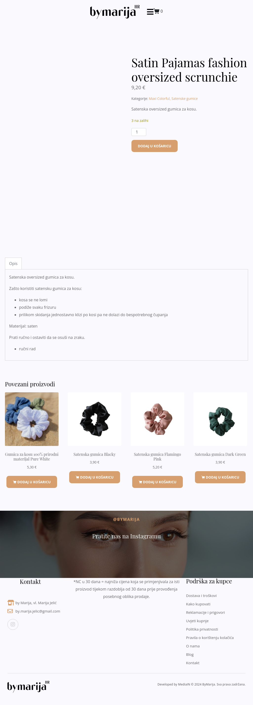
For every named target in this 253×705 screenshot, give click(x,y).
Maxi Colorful (159, 98)
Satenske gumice (184, 98)
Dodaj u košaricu (154, 146)
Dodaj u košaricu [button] (34, 482)
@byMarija (126, 519)
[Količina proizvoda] (138, 132)
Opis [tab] (13, 263)
